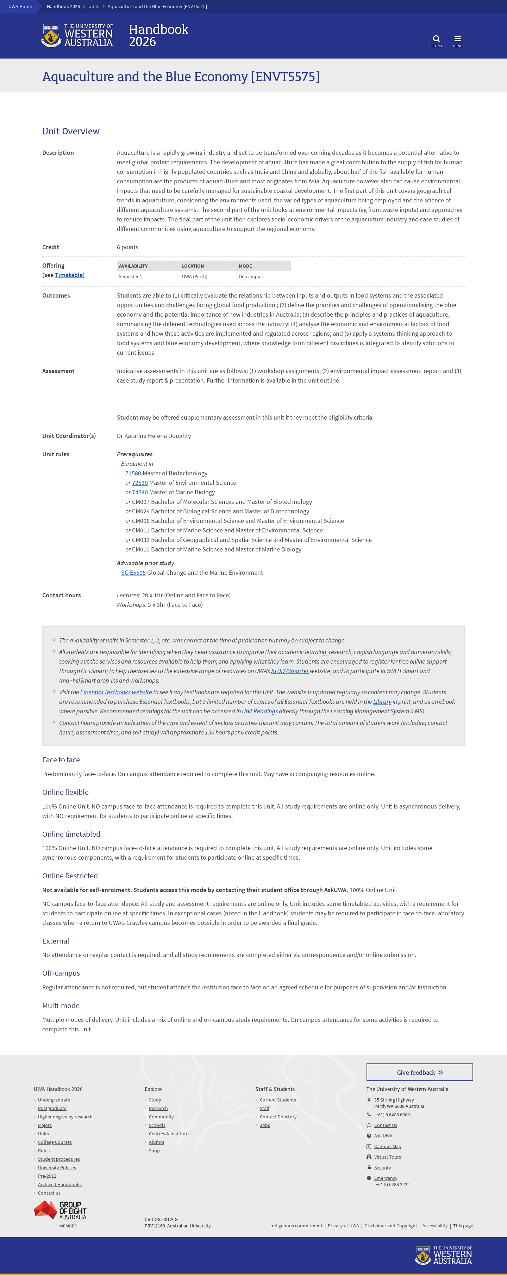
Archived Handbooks (60, 1184)
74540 (140, 492)
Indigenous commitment (296, 1225)
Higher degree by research (65, 1117)
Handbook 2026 (63, 6)
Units (93, 6)
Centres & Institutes (169, 1133)
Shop (154, 1150)
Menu (458, 40)
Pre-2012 (47, 1176)
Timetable (69, 275)
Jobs (265, 1125)
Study (155, 1100)
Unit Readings (260, 711)
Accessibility (435, 1225)
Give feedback (416, 1072)
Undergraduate (54, 1100)
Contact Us (385, 1125)
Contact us (49, 1193)
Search (437, 40)
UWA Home (20, 6)
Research (158, 1108)
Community (161, 1117)
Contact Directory (278, 1117)
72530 (140, 482)
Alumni (156, 1142)
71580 (133, 473)
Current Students (278, 1100)
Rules (44, 1150)
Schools (157, 1125)
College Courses (55, 1142)
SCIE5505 (133, 572)
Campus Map (387, 1146)
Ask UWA (383, 1136)
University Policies (57, 1167)
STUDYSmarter (290, 671)
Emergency (386, 1178)
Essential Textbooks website (116, 692)
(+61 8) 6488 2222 (392, 1184)
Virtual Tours (387, 1157)
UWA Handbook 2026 (58, 1088)
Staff (264, 1108)
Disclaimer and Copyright (390, 1225)
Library (382, 701)
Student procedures (59, 1159)
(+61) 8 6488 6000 (392, 1114)
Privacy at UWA (343, 1225)
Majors (45, 1125)
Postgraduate (52, 1108)
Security (382, 1167)
